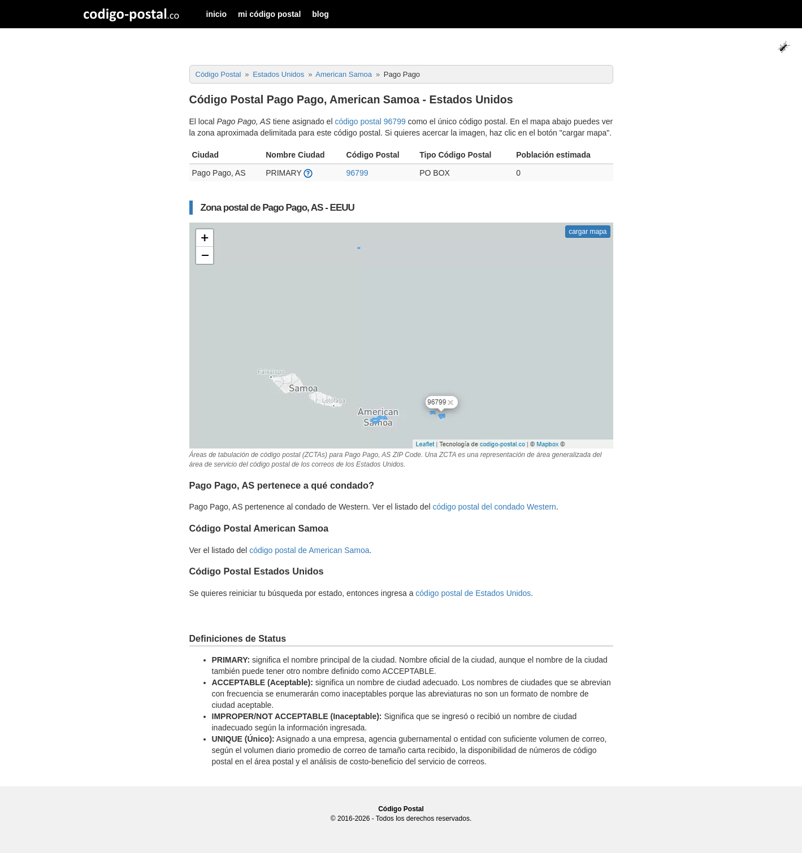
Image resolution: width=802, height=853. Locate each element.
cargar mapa (587, 232)
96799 (357, 172)
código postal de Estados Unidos (473, 593)
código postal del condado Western (494, 506)
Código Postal (401, 809)
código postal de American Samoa (309, 550)
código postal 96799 (370, 121)
